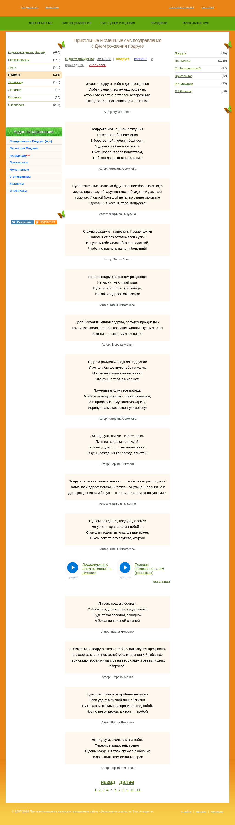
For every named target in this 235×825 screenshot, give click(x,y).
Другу (12, 67)
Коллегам (15, 97)
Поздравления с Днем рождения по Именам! (97, 568)
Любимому (15, 82)
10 (132, 790)
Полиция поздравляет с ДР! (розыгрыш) (149, 568)
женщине (104, 59)
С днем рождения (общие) (26, 52)
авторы (201, 811)
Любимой (14, 89)
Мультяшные (19, 169)
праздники (159, 23)
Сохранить (24, 222)
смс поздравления (76, 23)
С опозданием (20, 176)
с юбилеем (98, 65)
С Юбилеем (18, 191)
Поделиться (47, 222)
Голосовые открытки (181, 7)
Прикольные (19, 162)
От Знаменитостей (188, 68)
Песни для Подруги (24, 148)
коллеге (140, 59)
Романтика (52, 7)
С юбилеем (16, 105)
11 (138, 790)
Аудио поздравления (33, 132)
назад (108, 782)
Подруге (180, 53)
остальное (161, 582)
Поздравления (29, 7)
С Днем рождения (79, 59)
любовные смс (41, 23)
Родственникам (19, 59)
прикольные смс (196, 23)
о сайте (186, 811)
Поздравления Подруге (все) (31, 141)
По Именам (20, 156)
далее (126, 782)
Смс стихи (207, 7)
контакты (217, 811)
